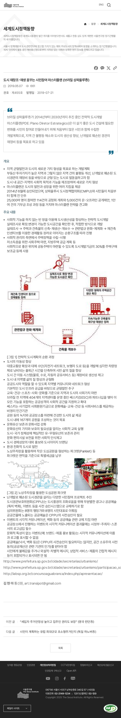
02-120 (92, 693)
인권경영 (31, 665)
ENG (101, 4)
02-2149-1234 (62, 693)
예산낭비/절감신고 (105, 665)
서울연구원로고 (13, 5)
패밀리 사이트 (13, 708)
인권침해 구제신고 (53, 670)
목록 (60, 648)
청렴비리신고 (86, 665)
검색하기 (109, 5)
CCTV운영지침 (68, 665)
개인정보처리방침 (48, 665)
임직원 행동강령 (14, 665)
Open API (71, 670)
